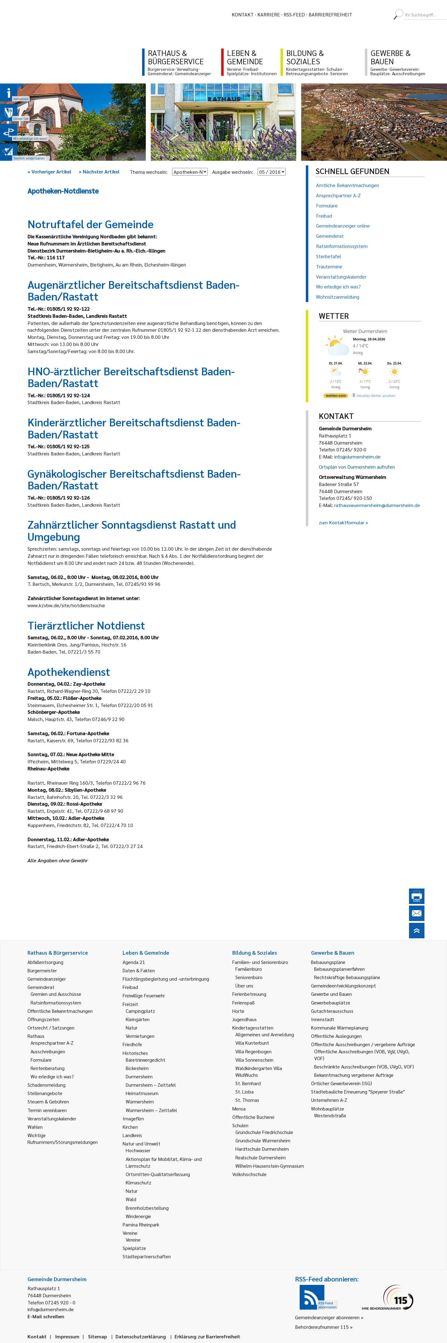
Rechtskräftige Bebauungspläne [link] (347, 977)
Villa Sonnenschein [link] (254, 1059)
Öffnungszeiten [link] (43, 1019)
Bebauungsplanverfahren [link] (339, 969)
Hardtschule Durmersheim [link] (262, 1148)
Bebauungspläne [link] (328, 962)
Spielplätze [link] (134, 1248)
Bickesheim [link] (137, 1068)
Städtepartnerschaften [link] (147, 1256)
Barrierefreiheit (330, 14)
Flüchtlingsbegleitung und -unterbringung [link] (166, 978)
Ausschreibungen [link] (48, 1051)
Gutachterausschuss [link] (332, 1011)
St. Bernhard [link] (248, 1083)
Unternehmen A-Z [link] (329, 1100)
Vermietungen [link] (140, 1036)
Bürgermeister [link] (42, 970)
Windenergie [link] (138, 1216)
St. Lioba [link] (244, 1091)
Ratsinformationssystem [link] (56, 1002)
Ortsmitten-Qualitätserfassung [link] (158, 1174)
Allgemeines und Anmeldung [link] (264, 1034)
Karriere (268, 14)
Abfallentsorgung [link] (45, 962)
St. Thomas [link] (247, 1100)
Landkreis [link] (132, 1135)
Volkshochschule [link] (249, 1174)
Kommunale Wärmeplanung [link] (339, 1027)
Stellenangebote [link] (44, 1093)
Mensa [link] (239, 1108)
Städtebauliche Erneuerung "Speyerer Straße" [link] (358, 1091)
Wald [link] (131, 1199)
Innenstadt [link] (322, 1019)
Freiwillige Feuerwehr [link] (144, 995)
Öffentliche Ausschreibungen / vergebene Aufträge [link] (363, 1044)
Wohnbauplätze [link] (327, 1108)
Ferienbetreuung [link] (249, 994)
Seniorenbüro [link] (249, 977)
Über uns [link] (244, 985)
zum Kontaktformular (341, 522)
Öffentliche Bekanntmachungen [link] (60, 1011)
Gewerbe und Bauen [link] (331, 994)
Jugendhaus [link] (244, 1019)
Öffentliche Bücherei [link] (253, 1117)
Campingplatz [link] (140, 1011)
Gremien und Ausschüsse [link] (56, 994)
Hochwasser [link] (138, 1150)
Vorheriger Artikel (49, 171)
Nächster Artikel (99, 171)
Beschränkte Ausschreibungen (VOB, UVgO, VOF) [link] (364, 1066)
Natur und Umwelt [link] (141, 1143)
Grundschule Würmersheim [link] (262, 1140)
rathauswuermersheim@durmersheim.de (377, 505)
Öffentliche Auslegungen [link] (336, 1036)
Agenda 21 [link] (134, 962)
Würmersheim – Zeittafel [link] (151, 1110)
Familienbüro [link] (248, 969)
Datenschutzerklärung (141, 1336)
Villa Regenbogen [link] (253, 1051)
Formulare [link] (41, 1059)
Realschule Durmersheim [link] (260, 1157)
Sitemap (97, 1336)
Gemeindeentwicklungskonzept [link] (343, 985)
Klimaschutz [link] (138, 1182)
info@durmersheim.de (357, 456)
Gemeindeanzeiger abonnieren (327, 1317)
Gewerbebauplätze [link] (330, 1002)
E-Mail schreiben (45, 1316)
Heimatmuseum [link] (142, 1093)
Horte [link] (238, 1011)
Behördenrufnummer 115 (322, 1327)
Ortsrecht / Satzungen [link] (50, 1027)
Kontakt (243, 14)
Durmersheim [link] (139, 1076)
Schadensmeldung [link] (46, 1084)
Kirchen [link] (130, 1126)
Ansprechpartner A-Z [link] (52, 1042)
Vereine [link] (133, 1239)
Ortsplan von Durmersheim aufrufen (357, 466)
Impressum (67, 1336)
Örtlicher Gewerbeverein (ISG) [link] (341, 1083)
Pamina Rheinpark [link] (141, 1224)
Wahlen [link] (35, 1126)
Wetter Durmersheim (365, 331)
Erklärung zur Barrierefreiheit (207, 1336)
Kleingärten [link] (138, 1019)
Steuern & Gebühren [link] (48, 1101)
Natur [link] (131, 1027)
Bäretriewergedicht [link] (145, 1059)
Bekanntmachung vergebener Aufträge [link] (354, 1075)
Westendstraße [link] (330, 1115)
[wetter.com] (335, 396)
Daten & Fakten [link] (139, 970)
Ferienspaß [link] (243, 1002)
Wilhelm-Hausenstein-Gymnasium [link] (269, 1165)
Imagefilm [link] (133, 1118)
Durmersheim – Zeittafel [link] (151, 1084)
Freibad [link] (130, 987)
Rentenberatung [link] (48, 1068)
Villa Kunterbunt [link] (252, 1042)
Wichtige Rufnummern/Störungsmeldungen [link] (62, 1138)
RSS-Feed (294, 14)
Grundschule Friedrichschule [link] (264, 1132)
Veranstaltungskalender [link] (51, 1118)
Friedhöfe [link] (132, 1044)
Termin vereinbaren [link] (47, 1110)
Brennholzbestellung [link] (147, 1207)
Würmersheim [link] (140, 1101)
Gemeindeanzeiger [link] (46, 978)
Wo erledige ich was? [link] (52, 1076)
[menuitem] (362, 14)
